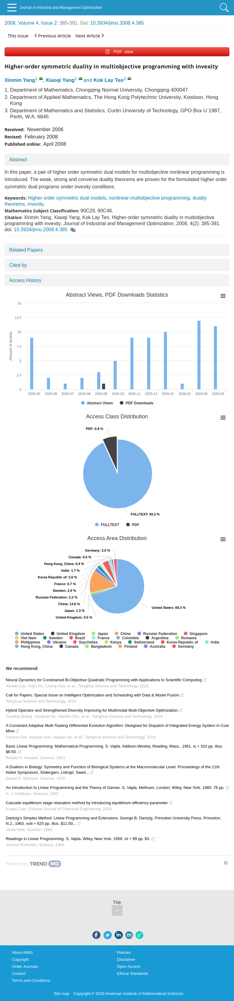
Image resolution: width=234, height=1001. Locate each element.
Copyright (20, 959)
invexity (36, 204)
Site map (61, 993)
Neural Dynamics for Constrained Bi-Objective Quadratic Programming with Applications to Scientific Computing (106, 680)
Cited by (18, 265)
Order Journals (25, 966)
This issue (18, 36)
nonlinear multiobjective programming (149, 198)
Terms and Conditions (31, 980)
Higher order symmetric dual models (67, 198)
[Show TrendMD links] (225, 862)
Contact (19, 973)
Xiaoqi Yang (60, 80)
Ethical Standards (132, 973)
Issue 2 (49, 23)
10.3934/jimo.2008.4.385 (117, 23)
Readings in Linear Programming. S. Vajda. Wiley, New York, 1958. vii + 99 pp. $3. (80, 838)
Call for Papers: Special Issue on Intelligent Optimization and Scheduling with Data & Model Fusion (95, 695)
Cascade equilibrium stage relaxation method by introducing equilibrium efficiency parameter (89, 802)
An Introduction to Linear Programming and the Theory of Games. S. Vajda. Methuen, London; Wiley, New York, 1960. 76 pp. (117, 787)
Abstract (18, 159)
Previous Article (52, 35)
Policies (124, 952)
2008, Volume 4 (21, 23)
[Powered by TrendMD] (33, 863)
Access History (25, 280)
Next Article (90, 35)
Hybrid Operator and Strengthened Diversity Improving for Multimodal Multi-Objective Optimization (94, 710)
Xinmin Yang (20, 80)
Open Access (128, 966)
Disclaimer (126, 959)
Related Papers (26, 250)
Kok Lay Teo (109, 80)
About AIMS (22, 952)
